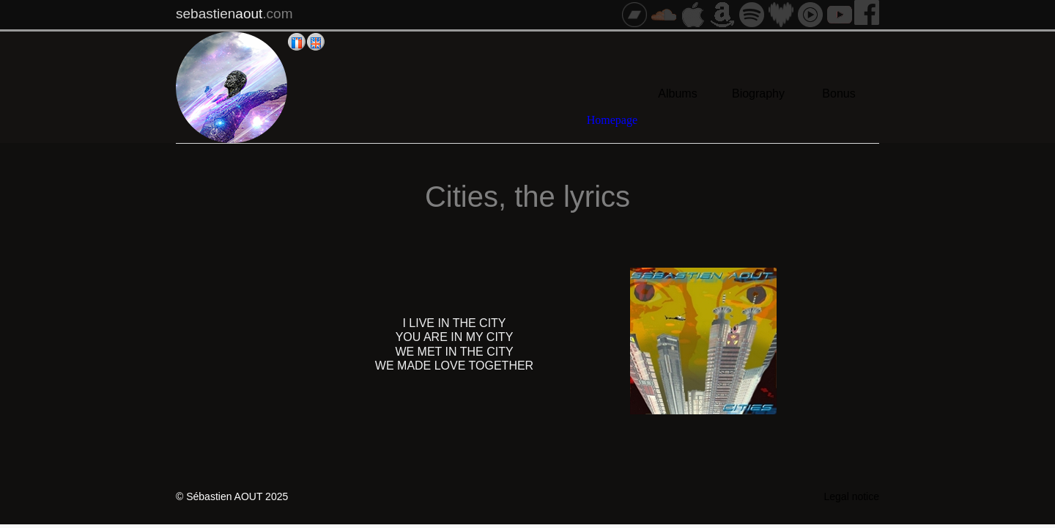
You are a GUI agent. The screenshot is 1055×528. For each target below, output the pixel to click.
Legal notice (851, 496)
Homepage (612, 120)
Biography (758, 93)
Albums (677, 93)
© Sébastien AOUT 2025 (232, 496)
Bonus (838, 93)
